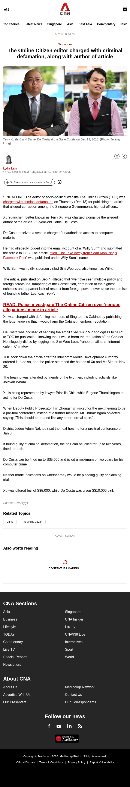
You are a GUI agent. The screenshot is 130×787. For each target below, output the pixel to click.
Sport (69, 649)
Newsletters (12, 664)
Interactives (74, 642)
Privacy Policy (76, 762)
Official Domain (25, 762)
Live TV (9, 649)
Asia (70, 24)
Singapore (54, 24)
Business (10, 619)
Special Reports (15, 657)
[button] (29, 182)
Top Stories (11, 24)
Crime (10, 521)
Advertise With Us (16, 694)
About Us (10, 687)
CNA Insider (74, 619)
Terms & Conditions (51, 762)
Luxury (70, 627)
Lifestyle (9, 627)
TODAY (9, 634)
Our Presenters (14, 702)
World (69, 657)
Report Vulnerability (102, 762)
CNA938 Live (75, 634)
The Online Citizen (32, 521)
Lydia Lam (10, 168)
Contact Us (73, 694)
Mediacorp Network (80, 687)
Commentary (106, 24)
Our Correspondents (80, 702)
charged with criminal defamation (28, 202)
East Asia (85, 24)
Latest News (33, 24)
